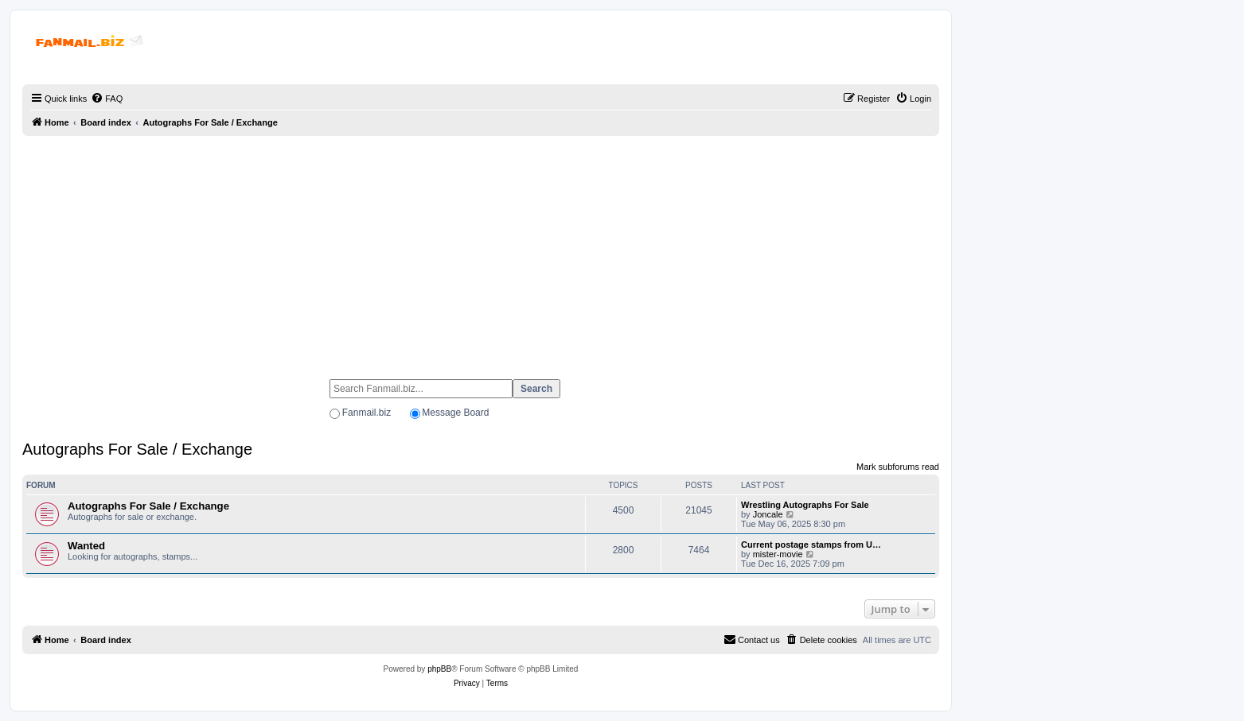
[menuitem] (107, 98)
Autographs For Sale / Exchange (137, 449)
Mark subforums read (897, 466)
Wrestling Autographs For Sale (805, 505)
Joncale (768, 514)
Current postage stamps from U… (811, 544)
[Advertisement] (480, 250)
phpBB (439, 669)
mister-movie (778, 554)
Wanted (86, 546)
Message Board (455, 412)
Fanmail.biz (366, 412)
